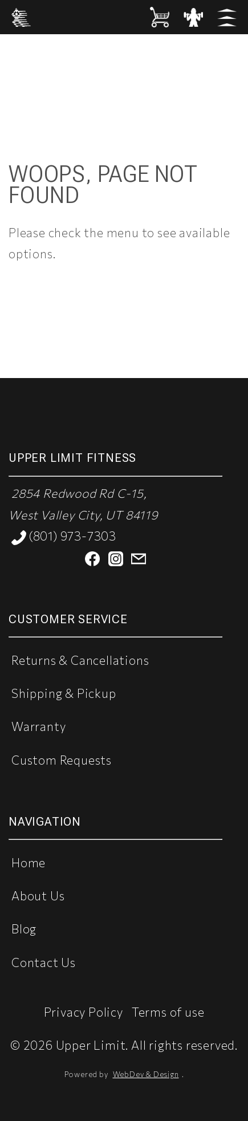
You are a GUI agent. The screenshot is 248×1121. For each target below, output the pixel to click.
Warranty (38, 726)
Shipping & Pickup (63, 693)
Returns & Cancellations (80, 660)
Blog (23, 928)
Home (28, 862)
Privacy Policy (83, 1012)
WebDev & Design (146, 1074)
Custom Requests (61, 760)
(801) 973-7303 (63, 537)
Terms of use (168, 1012)
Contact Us (43, 962)
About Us (37, 895)
